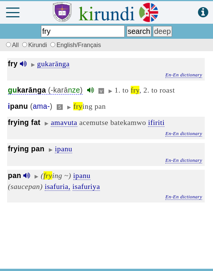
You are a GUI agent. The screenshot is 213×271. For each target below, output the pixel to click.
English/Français (75, 45)
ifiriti (156, 122)
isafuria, (57, 186)
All (11, 45)
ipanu (63, 149)
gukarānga (53, 63)
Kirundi (35, 45)
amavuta (64, 122)
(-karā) (45, 90)
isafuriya (86, 186)
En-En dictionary (183, 75)
